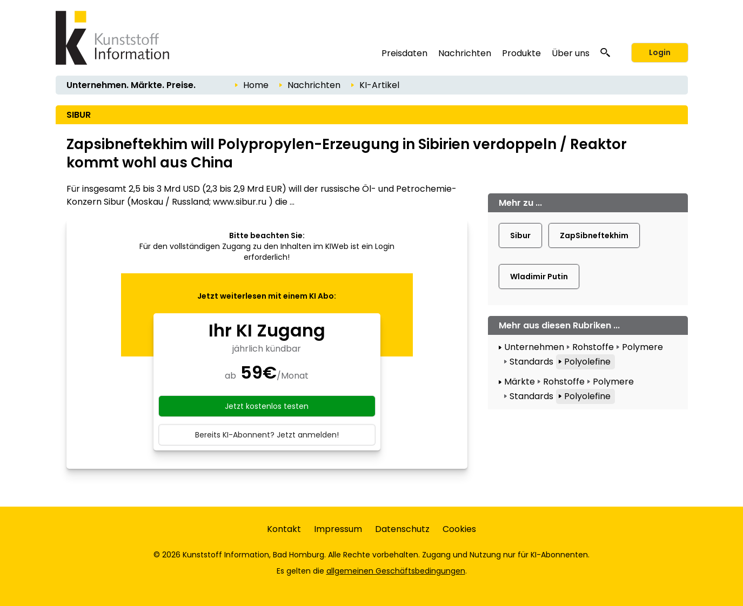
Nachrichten (464, 53)
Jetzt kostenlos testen (267, 406)
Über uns (571, 53)
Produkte (521, 53)
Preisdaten (404, 53)
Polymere (642, 347)
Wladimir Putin (539, 276)
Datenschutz (402, 529)
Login (660, 52)
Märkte (519, 381)
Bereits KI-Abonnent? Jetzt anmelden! (267, 434)
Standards (531, 361)
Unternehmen (534, 347)
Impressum (338, 529)
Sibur (520, 235)
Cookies (459, 529)
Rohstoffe (593, 347)
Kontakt (284, 529)
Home (256, 85)
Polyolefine (587, 361)
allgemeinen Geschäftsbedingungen (395, 570)
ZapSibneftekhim (594, 235)
